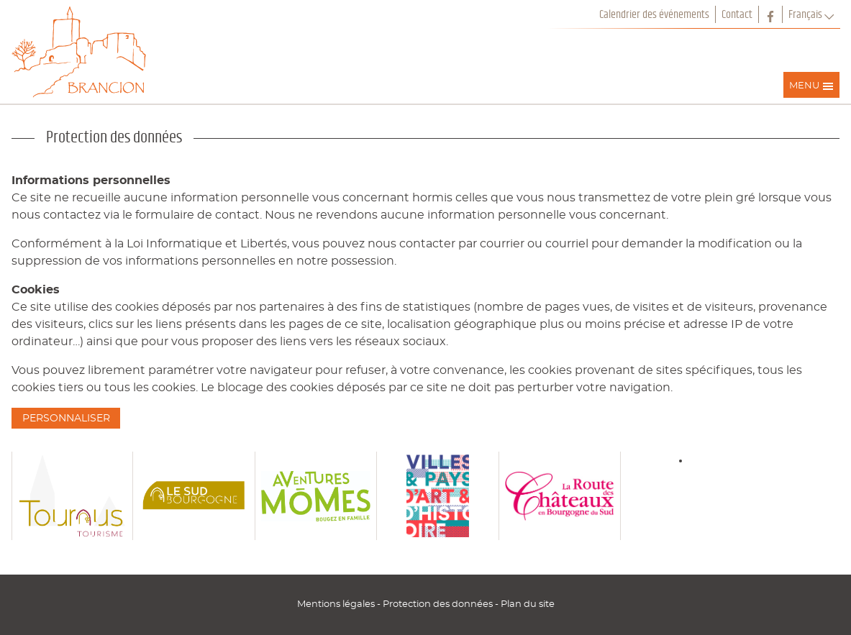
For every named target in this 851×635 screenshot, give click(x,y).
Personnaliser (66, 419)
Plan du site (528, 604)
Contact (737, 14)
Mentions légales (337, 604)
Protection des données (439, 604)
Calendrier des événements (654, 14)
